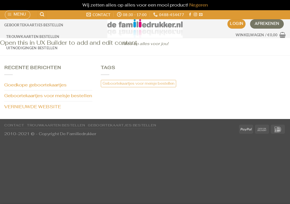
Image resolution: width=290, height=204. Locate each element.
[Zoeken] (42, 15)
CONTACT (14, 125)
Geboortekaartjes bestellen (33, 25)
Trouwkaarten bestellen (32, 36)
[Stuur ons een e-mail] (200, 15)
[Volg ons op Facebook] (190, 15)
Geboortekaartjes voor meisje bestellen (48, 96)
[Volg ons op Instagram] (195, 15)
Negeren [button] (198, 5)
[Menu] (18, 14)
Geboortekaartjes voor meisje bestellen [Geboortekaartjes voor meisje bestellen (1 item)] (138, 83)
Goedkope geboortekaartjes (35, 85)
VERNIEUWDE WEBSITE (32, 107)
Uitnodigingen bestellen (31, 48)
